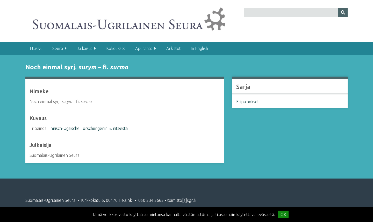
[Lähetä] (343, 12)
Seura (57, 48)
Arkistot (173, 48)
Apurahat (143, 48)
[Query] (296, 12)
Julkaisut (84, 48)
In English (199, 48)
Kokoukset (115, 48)
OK (283, 214)
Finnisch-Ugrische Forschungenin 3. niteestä (87, 128)
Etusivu (36, 48)
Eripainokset (247, 101)
